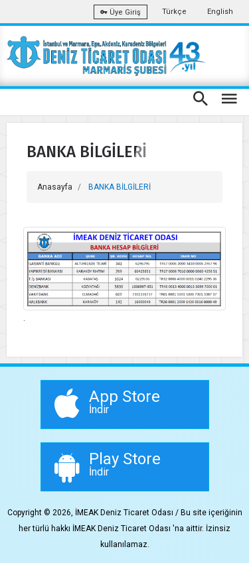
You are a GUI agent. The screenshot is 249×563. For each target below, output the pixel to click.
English (220, 11)
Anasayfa (54, 187)
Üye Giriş (120, 12)
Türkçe (174, 11)
